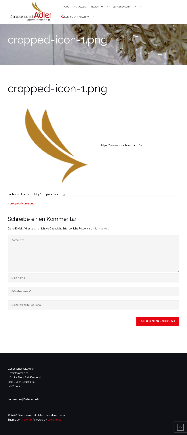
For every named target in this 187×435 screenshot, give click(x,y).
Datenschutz (31, 399)
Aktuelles (80, 6)
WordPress (54, 419)
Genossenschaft (122, 6)
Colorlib (27, 419)
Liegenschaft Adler (74, 16)
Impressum (15, 399)
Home (66, 6)
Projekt (95, 6)
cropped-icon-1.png (22, 203)
